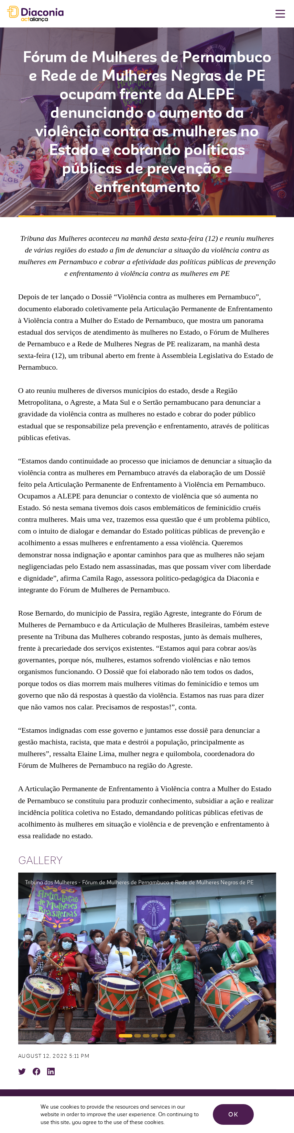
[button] (125, 1035)
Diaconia (35, 13)
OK (233, 1114)
